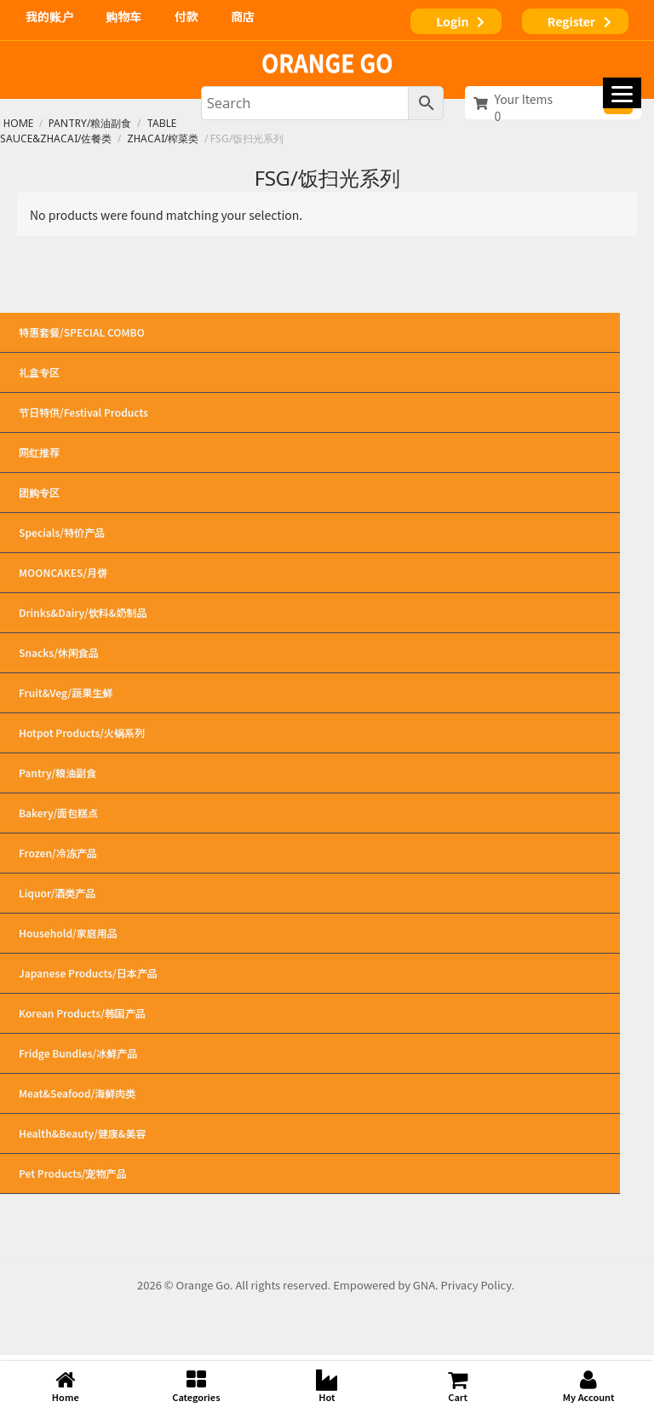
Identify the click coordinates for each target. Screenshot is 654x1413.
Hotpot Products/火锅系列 (310, 733)
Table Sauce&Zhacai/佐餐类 (88, 131)
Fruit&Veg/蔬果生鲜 (310, 692)
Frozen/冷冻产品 (310, 853)
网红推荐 (39, 452)
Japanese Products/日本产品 (310, 973)
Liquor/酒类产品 (310, 893)
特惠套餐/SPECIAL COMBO (82, 332)
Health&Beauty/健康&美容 (310, 1133)
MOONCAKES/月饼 (310, 572)
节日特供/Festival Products (310, 412)
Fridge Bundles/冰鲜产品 (310, 1053)
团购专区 (39, 492)
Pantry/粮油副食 (90, 123)
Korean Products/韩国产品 (310, 1013)
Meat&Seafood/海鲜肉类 (310, 1093)
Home (18, 123)
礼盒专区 (310, 372)
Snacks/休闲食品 (310, 652)
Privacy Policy (476, 1285)
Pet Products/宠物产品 (310, 1173)
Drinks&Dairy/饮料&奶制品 (310, 612)
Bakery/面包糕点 (310, 813)
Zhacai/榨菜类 (162, 138)
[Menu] (622, 93)
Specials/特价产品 (310, 532)
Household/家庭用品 (310, 933)
